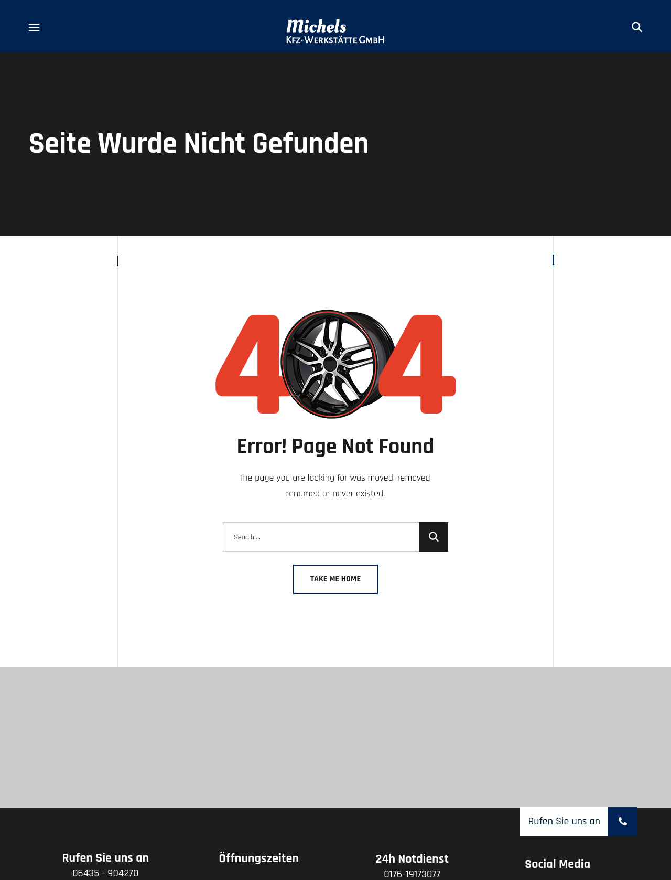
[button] (637, 26)
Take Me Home (335, 579)
